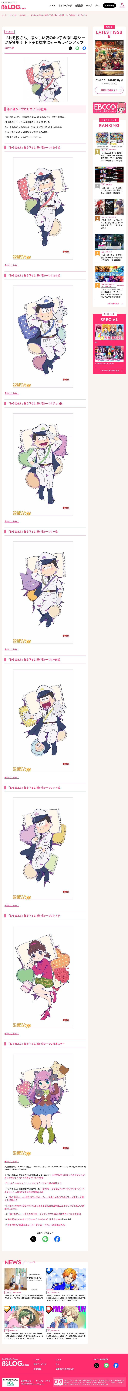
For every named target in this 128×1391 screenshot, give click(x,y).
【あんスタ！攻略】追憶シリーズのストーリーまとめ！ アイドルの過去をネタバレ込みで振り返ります (111, 280)
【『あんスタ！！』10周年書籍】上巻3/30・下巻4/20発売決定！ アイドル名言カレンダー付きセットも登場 (111, 154)
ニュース (51, 5)
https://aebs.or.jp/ (100, 1379)
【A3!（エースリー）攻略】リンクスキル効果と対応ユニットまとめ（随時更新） (112, 185)
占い (97, 5)
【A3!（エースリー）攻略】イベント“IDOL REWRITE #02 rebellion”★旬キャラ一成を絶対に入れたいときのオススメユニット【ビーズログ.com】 (65, 1329)
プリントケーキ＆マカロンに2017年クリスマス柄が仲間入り (28, 1179)
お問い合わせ (25, 1375)
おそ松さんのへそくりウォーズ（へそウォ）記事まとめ (30, 1208)
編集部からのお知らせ (64, 1363)
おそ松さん (23, 15)
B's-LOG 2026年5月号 (109, 80)
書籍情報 (79, 5)
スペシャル (13, 15)
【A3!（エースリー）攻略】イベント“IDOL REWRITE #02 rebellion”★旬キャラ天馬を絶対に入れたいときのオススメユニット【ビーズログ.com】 (65, 1287)
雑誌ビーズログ (65, 5)
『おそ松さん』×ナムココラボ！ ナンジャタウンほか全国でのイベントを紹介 (39, 1203)
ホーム (4, 15)
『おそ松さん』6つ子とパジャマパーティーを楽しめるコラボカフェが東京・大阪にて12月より (46, 1192)
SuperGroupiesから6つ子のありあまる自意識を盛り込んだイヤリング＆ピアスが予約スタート (46, 1197)
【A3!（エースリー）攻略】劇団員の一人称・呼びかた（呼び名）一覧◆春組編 (112, 247)
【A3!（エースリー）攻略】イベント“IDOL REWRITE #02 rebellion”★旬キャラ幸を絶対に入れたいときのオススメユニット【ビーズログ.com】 (23, 1329)
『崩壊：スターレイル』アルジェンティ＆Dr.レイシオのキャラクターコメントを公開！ (112, 216)
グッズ (89, 5)
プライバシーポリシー (42, 1375)
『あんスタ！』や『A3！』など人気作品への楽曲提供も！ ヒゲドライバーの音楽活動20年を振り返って (23, 1286)
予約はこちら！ (10, 264)
